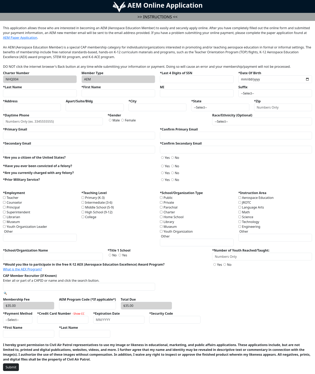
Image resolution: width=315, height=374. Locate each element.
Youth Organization (178, 231)
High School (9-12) (98, 212)
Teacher (12, 197)
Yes (167, 157)
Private (169, 202)
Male (116, 120)
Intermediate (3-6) (98, 202)
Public (168, 197)
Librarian (13, 217)
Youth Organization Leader (27, 226)
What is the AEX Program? (22, 269)
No (177, 157)
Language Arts (253, 207)
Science (247, 217)
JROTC (246, 202)
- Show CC (78, 313)
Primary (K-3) (95, 197)
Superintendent (18, 212)
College (90, 217)
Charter (169, 212)
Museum (13, 222)
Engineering (251, 226)
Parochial (170, 207)
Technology (250, 222)
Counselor (14, 202)
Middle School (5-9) (99, 207)
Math (246, 212)
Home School (174, 217)
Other (8, 231)
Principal (13, 207)
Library (169, 222)
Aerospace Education (258, 197)
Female (130, 120)
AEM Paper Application (20, 37)
